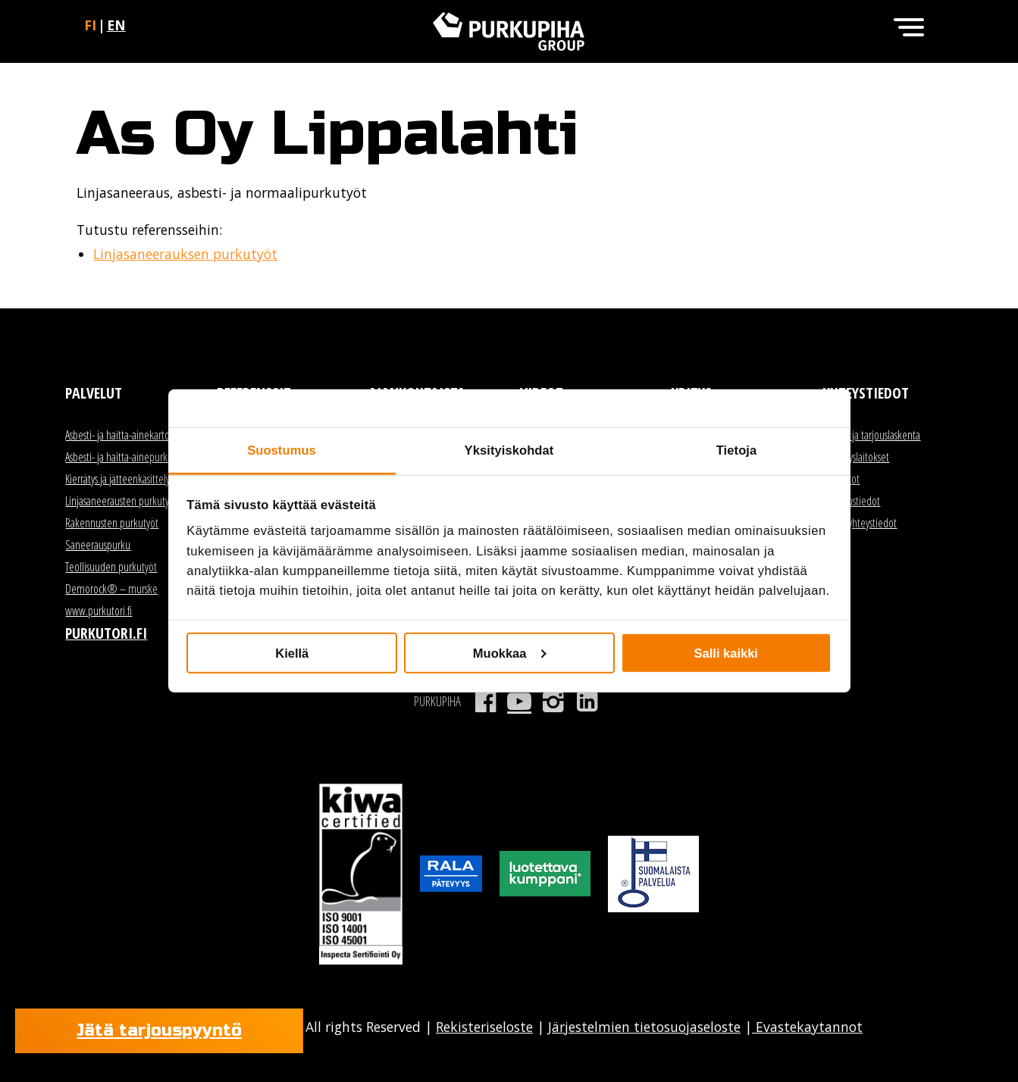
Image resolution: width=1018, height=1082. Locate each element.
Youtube (520, 702)
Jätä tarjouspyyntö (159, 1030)
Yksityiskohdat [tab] (509, 450)
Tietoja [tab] (736, 450)
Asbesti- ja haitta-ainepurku (119, 457)
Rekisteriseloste (484, 1027)
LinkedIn (587, 702)
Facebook (485, 702)
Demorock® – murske (111, 588)
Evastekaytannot (807, 1027)
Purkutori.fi (106, 633)
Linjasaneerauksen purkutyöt (185, 254)
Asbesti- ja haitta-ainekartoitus (124, 435)
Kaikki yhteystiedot (860, 522)
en (116, 25)
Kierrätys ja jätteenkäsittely (117, 479)
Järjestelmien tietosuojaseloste (644, 1027)
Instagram (553, 702)
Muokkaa (510, 652)
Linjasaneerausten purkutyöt (121, 501)
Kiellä (292, 652)
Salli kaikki (726, 652)
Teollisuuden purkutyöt (111, 566)
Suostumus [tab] (281, 450)
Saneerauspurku (97, 544)
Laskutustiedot (851, 501)
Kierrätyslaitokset (856, 457)
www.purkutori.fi (98, 610)
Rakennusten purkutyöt (111, 522)
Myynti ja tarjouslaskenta (871, 435)
